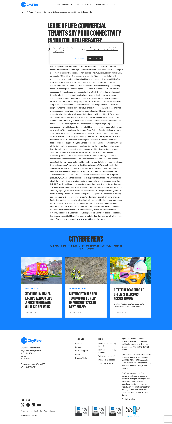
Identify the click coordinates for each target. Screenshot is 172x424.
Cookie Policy (38, 411)
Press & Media (81, 358)
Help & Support (102, 5)
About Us (79, 343)
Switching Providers (106, 363)
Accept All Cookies (95, 58)
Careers (78, 347)
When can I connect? (106, 356)
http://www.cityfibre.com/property (91, 219)
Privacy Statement (26, 411)
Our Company (84, 5)
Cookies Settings (78, 58)
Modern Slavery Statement (29, 415)
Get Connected (65, 5)
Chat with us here (129, 399)
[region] (87, 53)
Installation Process (106, 360)
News (77, 354)
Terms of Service (49, 411)
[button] (115, 4)
